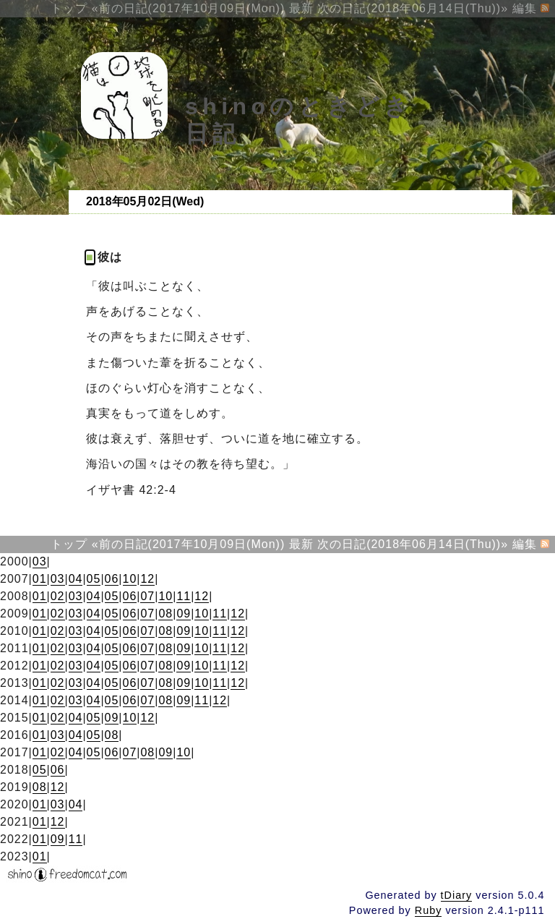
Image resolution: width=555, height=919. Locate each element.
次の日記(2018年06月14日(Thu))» (412, 8)
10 (130, 579)
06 (112, 579)
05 (94, 579)
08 (165, 613)
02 (58, 596)
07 (147, 596)
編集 (524, 8)
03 (40, 561)
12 (147, 579)
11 (183, 596)
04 (76, 579)
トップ (69, 8)
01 (40, 579)
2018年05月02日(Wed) (145, 201)
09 (183, 613)
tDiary (457, 895)
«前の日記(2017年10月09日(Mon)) (188, 8)
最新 (301, 8)
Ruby (428, 910)
